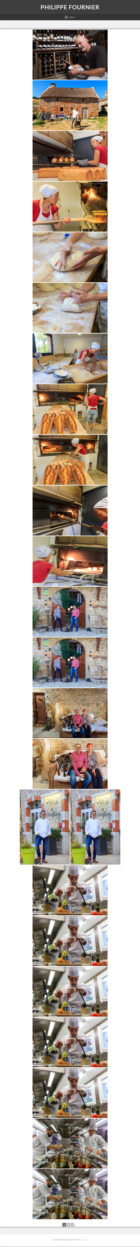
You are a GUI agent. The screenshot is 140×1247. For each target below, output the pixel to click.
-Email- (84, 1240)
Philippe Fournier (70, 7)
